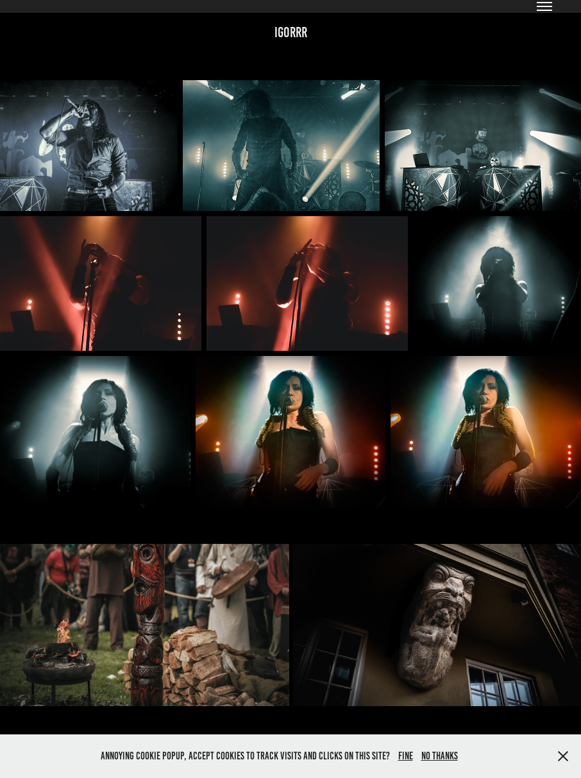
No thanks (439, 755)
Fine (405, 755)
